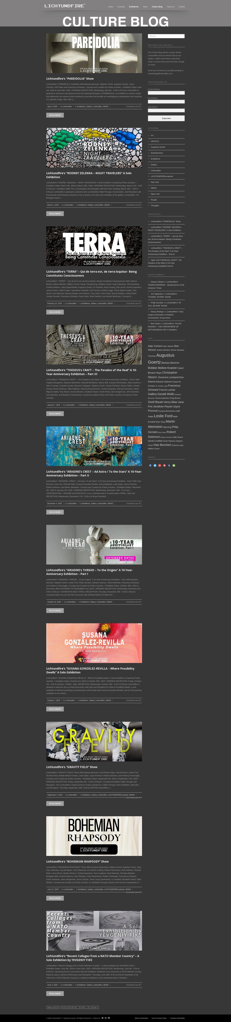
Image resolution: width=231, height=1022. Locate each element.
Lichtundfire (67, 107)
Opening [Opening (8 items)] (167, 427)
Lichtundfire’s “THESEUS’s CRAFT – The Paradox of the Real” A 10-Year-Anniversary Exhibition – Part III (91, 372)
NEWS (105, 107)
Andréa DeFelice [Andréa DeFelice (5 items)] (163, 350)
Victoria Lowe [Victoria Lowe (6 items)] (177, 445)
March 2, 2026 (53, 205)
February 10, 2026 (54, 303)
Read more (55, 115)
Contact (182, 7)
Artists (110, 7)
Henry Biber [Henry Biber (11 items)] (171, 402)
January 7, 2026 (53, 405)
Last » (95, 1007)
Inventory (121, 7)
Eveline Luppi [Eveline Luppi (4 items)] (163, 386)
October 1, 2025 (53, 700)
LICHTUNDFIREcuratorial (118, 795)
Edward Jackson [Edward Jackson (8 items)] (164, 381)
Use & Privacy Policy (159, 1018)
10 (82, 1007)
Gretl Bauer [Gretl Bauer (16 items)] (155, 402)
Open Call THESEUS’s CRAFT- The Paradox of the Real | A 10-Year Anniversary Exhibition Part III (165, 263)
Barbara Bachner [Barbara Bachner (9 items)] (170, 362)
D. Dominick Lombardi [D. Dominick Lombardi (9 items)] (167, 377)
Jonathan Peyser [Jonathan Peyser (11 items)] (163, 406)
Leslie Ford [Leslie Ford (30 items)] (163, 416)
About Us (170, 7)
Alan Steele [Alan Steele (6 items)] (168, 346)
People (154, 200)
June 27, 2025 (52, 889)
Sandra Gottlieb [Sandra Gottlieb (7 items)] (155, 441)
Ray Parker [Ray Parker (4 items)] (162, 432)
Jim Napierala (156, 294)
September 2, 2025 (54, 795)
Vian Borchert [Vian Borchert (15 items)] (162, 444)
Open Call (155, 194)
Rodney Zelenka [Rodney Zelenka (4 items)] (166, 437)
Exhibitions (134, 7)
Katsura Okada (157, 282)
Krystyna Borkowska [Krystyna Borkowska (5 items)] (167, 411)
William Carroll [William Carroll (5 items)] (153, 449)
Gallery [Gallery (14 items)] (152, 394)
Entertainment (157, 153)
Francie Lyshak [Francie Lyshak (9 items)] (167, 389)
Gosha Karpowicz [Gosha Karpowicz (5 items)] (162, 398)
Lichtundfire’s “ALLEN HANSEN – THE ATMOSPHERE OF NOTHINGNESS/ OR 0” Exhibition (164, 326)
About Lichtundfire (141, 1018)
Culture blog (157, 7)
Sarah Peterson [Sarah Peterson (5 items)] (169, 441)
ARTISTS (155, 141)
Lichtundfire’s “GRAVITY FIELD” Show (71, 767)
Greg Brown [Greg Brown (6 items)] (175, 398)
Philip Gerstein (157, 303)
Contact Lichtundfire (177, 1018)
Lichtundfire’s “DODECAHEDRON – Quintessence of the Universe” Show (166, 285)
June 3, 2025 (52, 985)
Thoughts (155, 205)
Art (152, 135)
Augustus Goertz (158, 147)
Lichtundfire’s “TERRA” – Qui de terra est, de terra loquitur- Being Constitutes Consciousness (165, 239)
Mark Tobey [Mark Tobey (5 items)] (160, 422)
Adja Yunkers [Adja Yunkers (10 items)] (155, 346)
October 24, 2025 (54, 602)
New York (155, 182)
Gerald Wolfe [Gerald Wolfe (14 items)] (165, 394)
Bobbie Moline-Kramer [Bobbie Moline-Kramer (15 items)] (162, 367)
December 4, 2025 (54, 503)
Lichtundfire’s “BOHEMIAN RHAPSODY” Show (77, 861)
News (145, 7)
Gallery (89, 107)
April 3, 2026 (52, 107)
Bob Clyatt (155, 323)
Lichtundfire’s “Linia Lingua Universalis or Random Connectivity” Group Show (165, 315)
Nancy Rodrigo (157, 312)
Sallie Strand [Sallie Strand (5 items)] (178, 437)
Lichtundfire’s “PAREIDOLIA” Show (70, 79)
